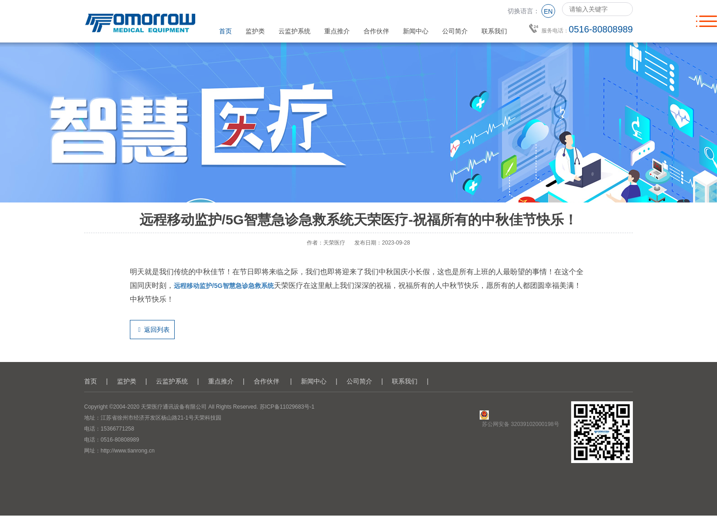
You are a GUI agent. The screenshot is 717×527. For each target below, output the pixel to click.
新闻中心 (415, 31)
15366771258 (117, 429)
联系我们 (494, 31)
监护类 (255, 31)
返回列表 (152, 329)
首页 (225, 31)
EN (548, 11)
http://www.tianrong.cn (128, 450)
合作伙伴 (376, 31)
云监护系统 (294, 31)
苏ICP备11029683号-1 (287, 407)
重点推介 (337, 31)
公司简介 (455, 31)
